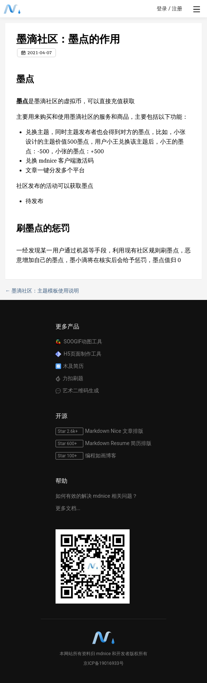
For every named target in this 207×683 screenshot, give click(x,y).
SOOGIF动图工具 (83, 341)
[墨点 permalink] (12, 79)
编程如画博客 (100, 455)
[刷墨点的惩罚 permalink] (12, 228)
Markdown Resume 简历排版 (118, 443)
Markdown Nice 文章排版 (114, 431)
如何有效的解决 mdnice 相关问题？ (96, 496)
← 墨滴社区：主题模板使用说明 (42, 291)
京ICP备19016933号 (103, 663)
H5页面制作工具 (82, 354)
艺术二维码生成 (81, 390)
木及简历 (73, 366)
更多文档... (68, 508)
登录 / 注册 (169, 9)
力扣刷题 (73, 378)
